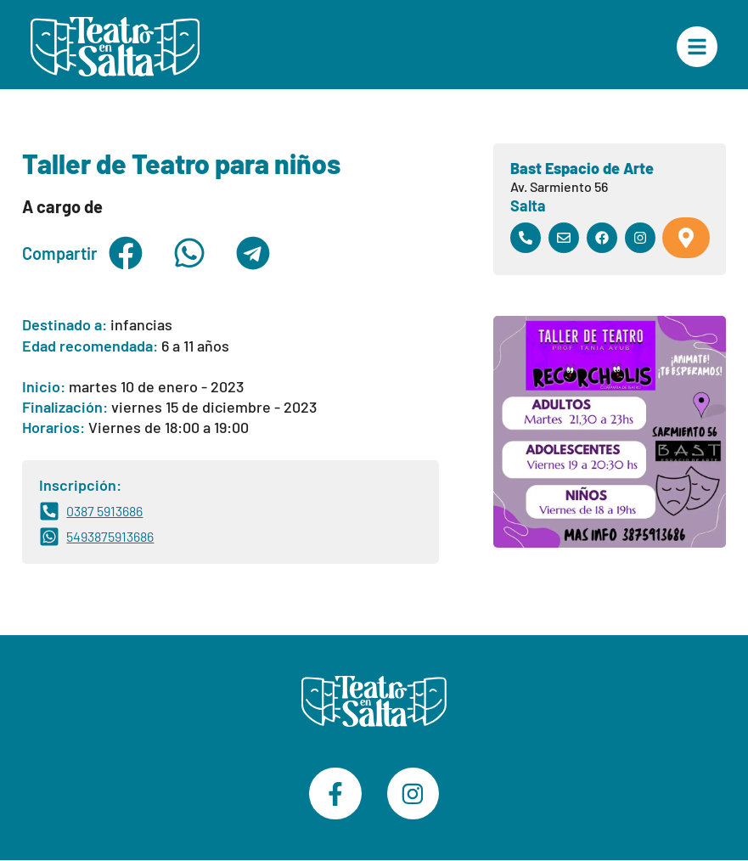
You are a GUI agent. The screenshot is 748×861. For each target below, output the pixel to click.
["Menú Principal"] (697, 46)
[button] (125, 253)
